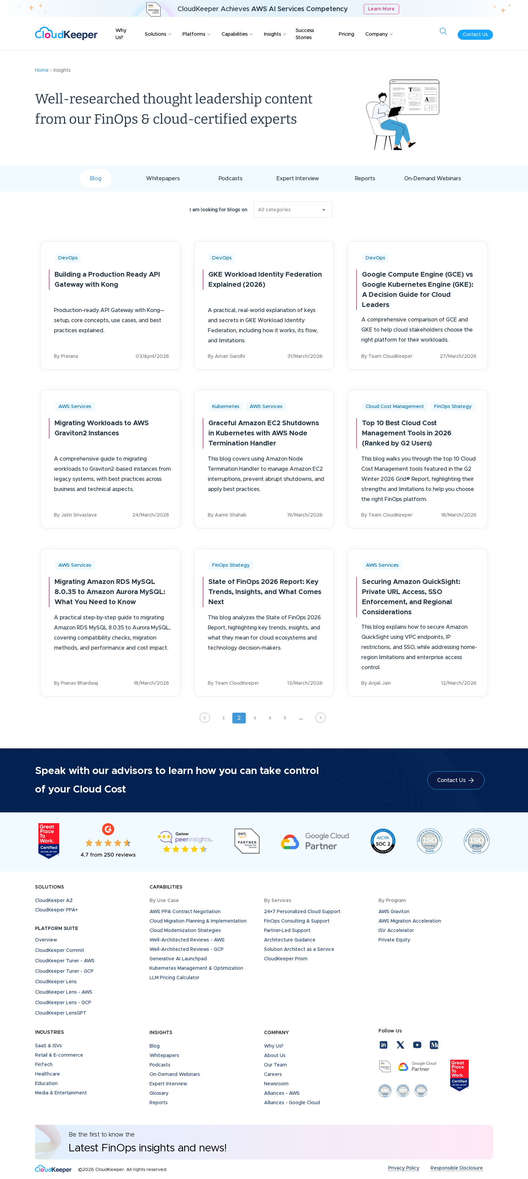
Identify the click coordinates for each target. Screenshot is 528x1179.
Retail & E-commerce (59, 1055)
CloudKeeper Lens (56, 982)
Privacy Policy (403, 1168)
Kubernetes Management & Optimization (196, 968)
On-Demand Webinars (432, 178)
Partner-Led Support (287, 930)
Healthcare (47, 1074)
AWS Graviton (393, 911)
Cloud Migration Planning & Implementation (198, 921)
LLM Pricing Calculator (174, 977)
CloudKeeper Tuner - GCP (64, 971)
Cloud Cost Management (395, 406)
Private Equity (394, 940)
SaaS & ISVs (48, 1046)
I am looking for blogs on (218, 210)
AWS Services (74, 406)
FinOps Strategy (453, 406)
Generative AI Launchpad (178, 959)
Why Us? (121, 34)
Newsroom (276, 1084)
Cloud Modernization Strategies (185, 930)
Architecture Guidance (290, 940)
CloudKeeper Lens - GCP (63, 1002)
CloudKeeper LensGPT (61, 1013)
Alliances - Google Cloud (292, 1102)
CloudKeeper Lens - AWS (63, 992)
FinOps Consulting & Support (297, 921)
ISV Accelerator (396, 930)
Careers (273, 1074)
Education (46, 1083)
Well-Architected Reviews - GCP (187, 949)
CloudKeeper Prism (285, 959)
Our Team (275, 1065)
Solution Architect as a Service (299, 949)
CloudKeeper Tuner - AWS (65, 961)
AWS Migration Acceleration (409, 921)
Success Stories (305, 34)
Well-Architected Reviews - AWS (187, 940)
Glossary (159, 1093)
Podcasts (230, 178)
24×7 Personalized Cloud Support (302, 911)
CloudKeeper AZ (54, 900)
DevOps (68, 257)
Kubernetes (225, 406)
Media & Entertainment (61, 1093)
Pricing (346, 34)
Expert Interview (297, 178)
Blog (95, 178)
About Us (275, 1055)
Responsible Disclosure (457, 1168)
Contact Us (475, 34)
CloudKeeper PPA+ (56, 910)
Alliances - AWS (282, 1093)
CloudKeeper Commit (59, 950)
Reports (365, 178)
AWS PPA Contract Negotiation (185, 911)
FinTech (44, 1064)
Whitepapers (163, 178)
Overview (46, 940)
